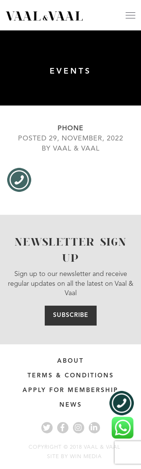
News (70, 405)
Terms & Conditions (70, 376)
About (70, 361)
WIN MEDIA (86, 456)
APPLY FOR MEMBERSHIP (70, 391)
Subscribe (70, 315)
